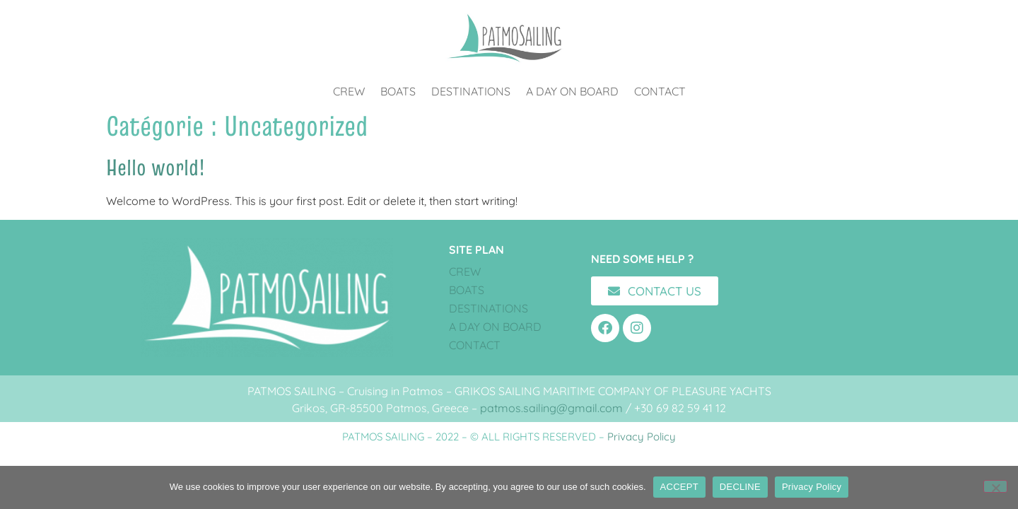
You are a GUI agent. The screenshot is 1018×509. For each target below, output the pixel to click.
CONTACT (660, 91)
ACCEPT (679, 486)
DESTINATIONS (470, 91)
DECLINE (740, 486)
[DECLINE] (995, 486)
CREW (349, 91)
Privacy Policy (641, 436)
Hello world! (155, 167)
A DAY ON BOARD (572, 91)
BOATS (398, 91)
